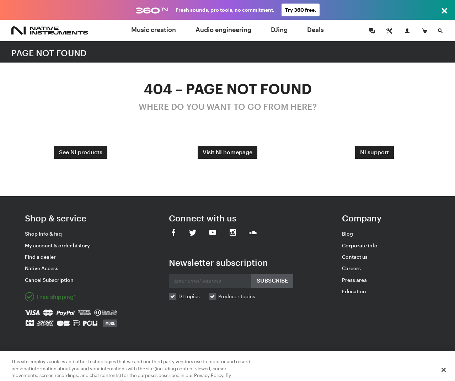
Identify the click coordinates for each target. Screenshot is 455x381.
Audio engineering (223, 29)
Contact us (355, 257)
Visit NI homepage (227, 152)
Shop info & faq (43, 234)
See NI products (80, 152)
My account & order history (57, 245)
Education (354, 291)
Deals (315, 29)
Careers (351, 268)
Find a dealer (40, 257)
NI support (374, 152)
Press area (354, 280)
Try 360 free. (300, 10)
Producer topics (236, 296)
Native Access (41, 268)
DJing (279, 29)
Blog (347, 234)
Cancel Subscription (49, 280)
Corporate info (360, 245)
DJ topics (189, 296)
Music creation (153, 29)
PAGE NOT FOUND (48, 53)
